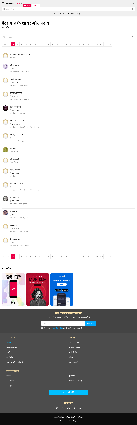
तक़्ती (8, 352)
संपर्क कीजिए (73, 352)
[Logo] (10, 3)
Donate (36, 5)
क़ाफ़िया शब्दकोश (12, 347)
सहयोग (8, 343)
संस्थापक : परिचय (74, 347)
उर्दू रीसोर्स (9, 357)
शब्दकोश (66, 13)
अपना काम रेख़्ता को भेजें (14, 362)
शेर (60, 13)
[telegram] (80, 408)
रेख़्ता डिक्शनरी (11, 381)
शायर (56, 13)
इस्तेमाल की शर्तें (70, 417)
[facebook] (57, 408)
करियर (71, 357)
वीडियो (73, 13)
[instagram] (74, 408)
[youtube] (68, 408)
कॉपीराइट (80, 417)
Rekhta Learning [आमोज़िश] (75, 381)
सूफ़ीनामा (72, 376)
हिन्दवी (8, 376)
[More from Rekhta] (133, 3)
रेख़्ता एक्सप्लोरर (74, 362)
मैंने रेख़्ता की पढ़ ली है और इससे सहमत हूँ (61, 328)
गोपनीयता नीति (58, 328)
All (4, 44)
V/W (101, 44)
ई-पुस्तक (80, 13)
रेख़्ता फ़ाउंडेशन (74, 343)
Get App (27, 5)
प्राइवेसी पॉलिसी (59, 417)
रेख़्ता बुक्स (10, 385)
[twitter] (63, 408)
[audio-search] (132, 9)
